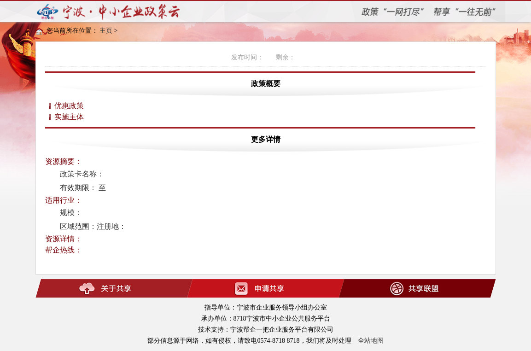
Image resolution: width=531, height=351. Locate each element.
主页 (105, 30)
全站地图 (371, 340)
